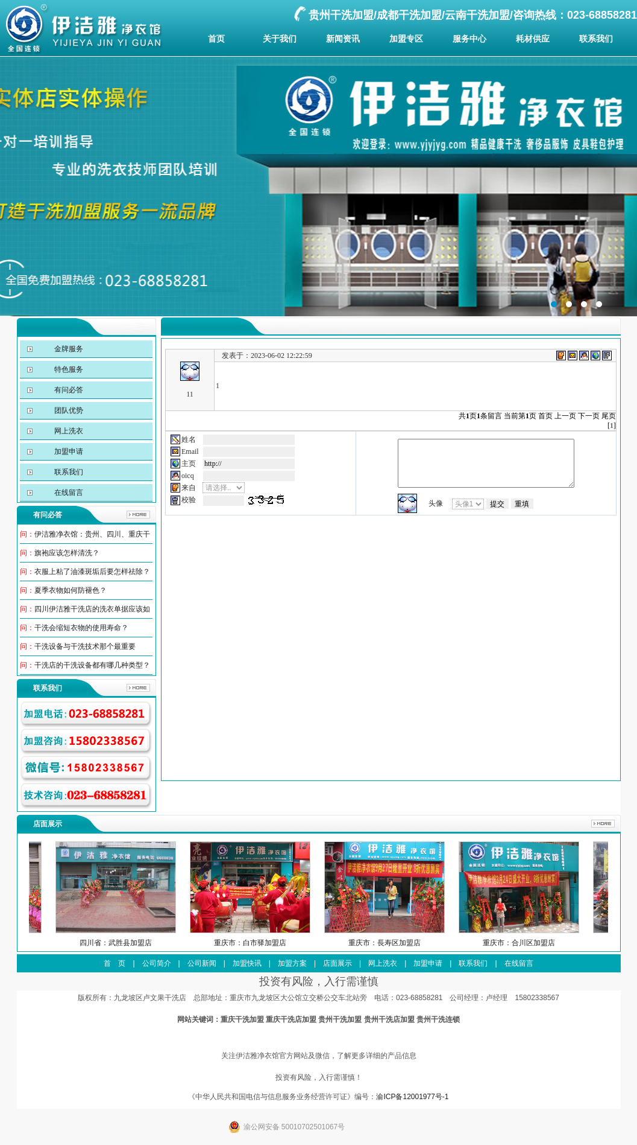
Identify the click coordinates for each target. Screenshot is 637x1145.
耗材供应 (533, 38)
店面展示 (337, 963)
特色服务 (67, 369)
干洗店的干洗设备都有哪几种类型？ (92, 665)
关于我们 (280, 38)
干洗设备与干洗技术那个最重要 (85, 646)
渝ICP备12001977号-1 (412, 1096)
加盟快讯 (247, 963)
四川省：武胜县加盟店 (138, 943)
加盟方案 (292, 963)
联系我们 (596, 38)
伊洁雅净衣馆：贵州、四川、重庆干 (92, 534)
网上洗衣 (67, 431)
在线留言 (67, 492)
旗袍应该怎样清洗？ (66, 553)
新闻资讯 (343, 38)
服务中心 (469, 38)
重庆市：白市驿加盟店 (273, 943)
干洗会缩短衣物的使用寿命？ (81, 628)
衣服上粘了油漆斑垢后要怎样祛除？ (92, 571)
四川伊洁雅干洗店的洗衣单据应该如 (92, 609)
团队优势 (67, 410)
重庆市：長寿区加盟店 (407, 943)
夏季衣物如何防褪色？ (70, 590)
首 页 (114, 963)
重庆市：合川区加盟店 (542, 943)
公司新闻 (201, 963)
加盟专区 (406, 38)
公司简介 (156, 963)
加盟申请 (67, 451)
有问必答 (67, 390)
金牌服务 (67, 349)
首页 (216, 38)
